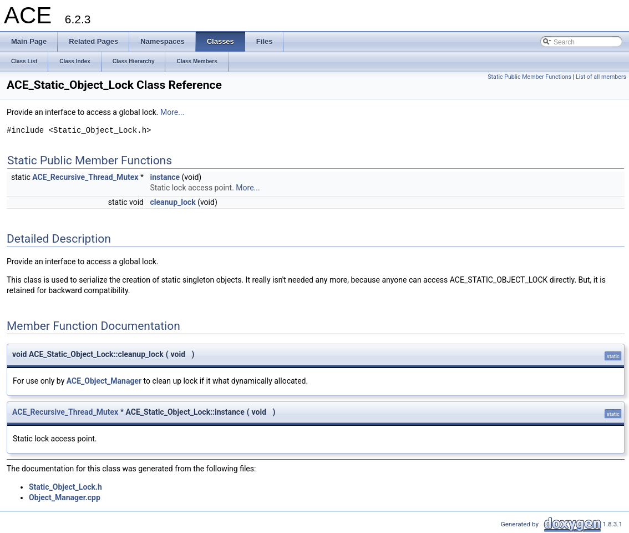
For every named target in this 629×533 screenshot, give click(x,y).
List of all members (601, 77)
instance (165, 177)
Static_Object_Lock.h (65, 486)
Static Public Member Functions (529, 77)
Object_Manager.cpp (64, 497)
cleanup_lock (172, 202)
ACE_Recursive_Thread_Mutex (85, 177)
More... (172, 112)
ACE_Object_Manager (104, 380)
